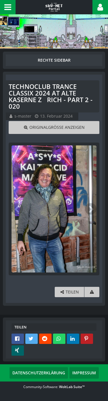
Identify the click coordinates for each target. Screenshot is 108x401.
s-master (22, 116)
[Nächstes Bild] (90, 209)
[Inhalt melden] (91, 292)
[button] (8, 7)
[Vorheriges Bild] (17, 209)
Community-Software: (54, 386)
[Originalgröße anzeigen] (54, 127)
